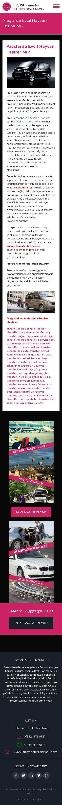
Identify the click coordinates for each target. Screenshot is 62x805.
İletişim (37, 799)
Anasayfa (22, 799)
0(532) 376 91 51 (31, 745)
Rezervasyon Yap (31, 623)
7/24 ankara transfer (19, 187)
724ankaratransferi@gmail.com (34, 752)
